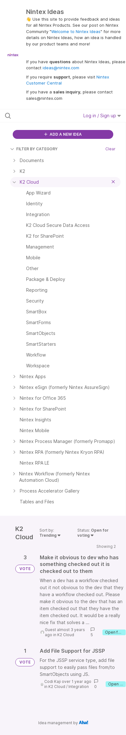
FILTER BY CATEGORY (34, 148)
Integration (78, 686)
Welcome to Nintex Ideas (76, 31)
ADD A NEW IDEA (63, 134)
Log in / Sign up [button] (102, 115)
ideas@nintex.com (61, 67)
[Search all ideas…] (39, 115)
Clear (110, 148)
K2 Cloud (65, 634)
